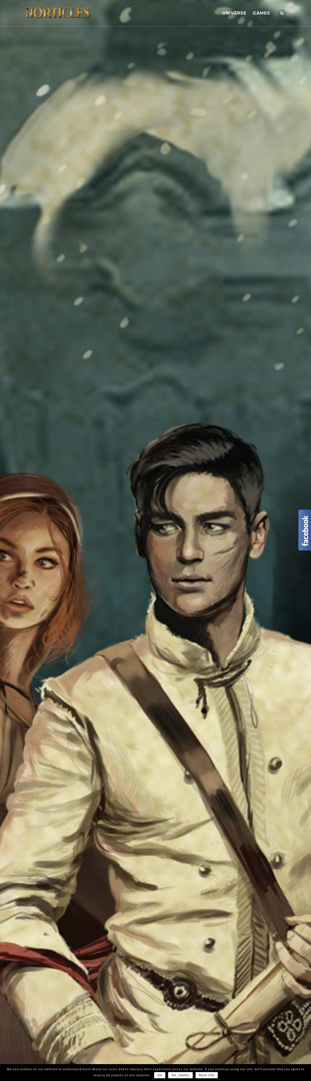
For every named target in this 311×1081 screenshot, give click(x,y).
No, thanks (180, 1075)
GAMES (261, 13)
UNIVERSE (234, 13)
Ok (159, 1075)
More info (206, 1075)
